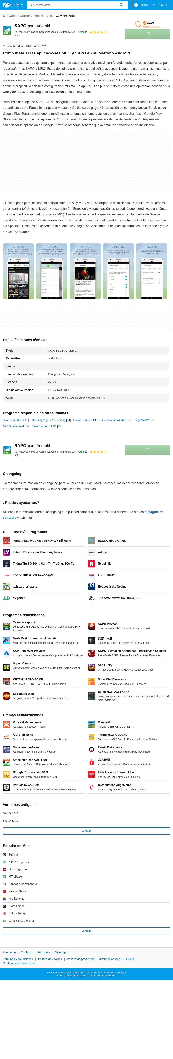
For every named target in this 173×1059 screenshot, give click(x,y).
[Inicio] (4, 16)
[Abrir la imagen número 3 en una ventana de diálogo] (118, 271)
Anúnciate (43, 952)
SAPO (32, 25)
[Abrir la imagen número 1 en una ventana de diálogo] (51, 271)
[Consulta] (77, 5)
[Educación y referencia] (31, 16)
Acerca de (9, 952)
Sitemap (60, 952)
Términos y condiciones (18, 959)
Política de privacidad (80, 959)
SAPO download (13, 426)
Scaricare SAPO (13, 420)
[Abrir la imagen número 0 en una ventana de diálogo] (18, 271)
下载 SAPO (141, 420)
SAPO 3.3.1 (10, 820)
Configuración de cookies (19, 963)
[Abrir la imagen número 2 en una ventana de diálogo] (85, 271)
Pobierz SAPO (82, 420)
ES (164, 5)
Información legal (110, 959)
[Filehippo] (13, 5)
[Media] (50, 16)
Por (45, 31)
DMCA (130, 959)
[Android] (12, 16)
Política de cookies (50, 959)
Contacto (26, 952)
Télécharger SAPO (44, 426)
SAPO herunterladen (113, 420)
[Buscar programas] (121, 5)
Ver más (86, 831)
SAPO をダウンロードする (48, 420)
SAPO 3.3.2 (10, 813)
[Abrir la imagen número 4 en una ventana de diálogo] (151, 271)
